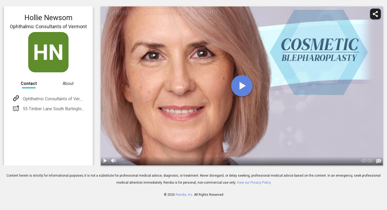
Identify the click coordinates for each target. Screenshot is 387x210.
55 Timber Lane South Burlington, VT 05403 (63, 108)
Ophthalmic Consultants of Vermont (55, 98)
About (68, 83)
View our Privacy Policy (254, 182)
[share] (375, 14)
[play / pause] (105, 161)
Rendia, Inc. (184, 195)
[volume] (113, 161)
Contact (29, 83)
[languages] (378, 161)
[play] (242, 86)
